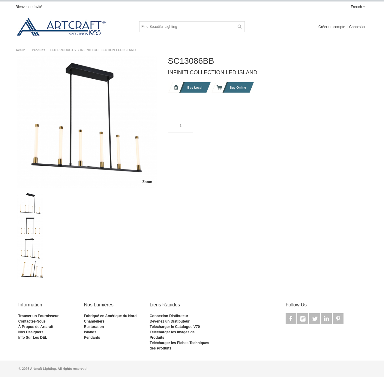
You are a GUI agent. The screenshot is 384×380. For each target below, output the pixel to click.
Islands (90, 332)
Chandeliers (94, 321)
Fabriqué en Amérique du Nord (110, 316)
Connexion (357, 27)
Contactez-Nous (32, 321)
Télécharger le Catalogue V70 (175, 327)
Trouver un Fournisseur (38, 316)
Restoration (94, 327)
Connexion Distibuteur (169, 316)
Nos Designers (31, 332)
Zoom (147, 182)
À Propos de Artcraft (35, 327)
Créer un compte (331, 27)
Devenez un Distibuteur (170, 321)
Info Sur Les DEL (32, 337)
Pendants (92, 337)
